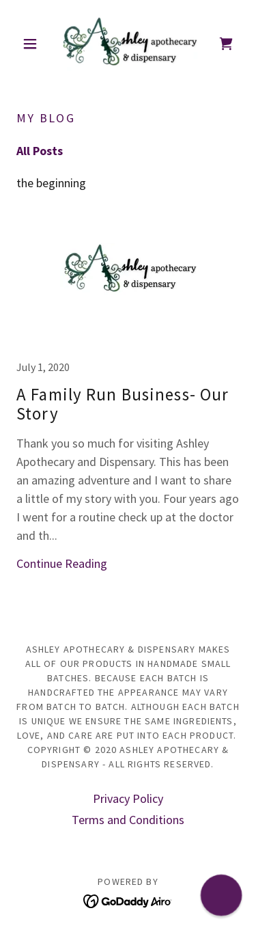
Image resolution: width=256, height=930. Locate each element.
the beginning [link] (51, 183)
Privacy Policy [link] (128, 798)
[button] (33, 43)
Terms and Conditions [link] (128, 820)
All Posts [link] (39, 151)
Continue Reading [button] (61, 563)
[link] (128, 43)
